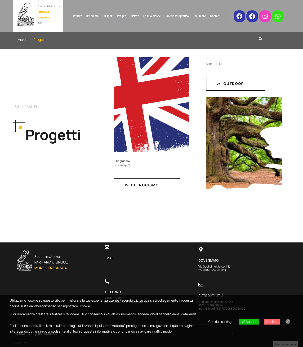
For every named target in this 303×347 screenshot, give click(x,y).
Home (22, 39)
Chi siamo (92, 16)
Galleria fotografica (177, 16)
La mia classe (151, 16)
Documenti (199, 16)
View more (18, 342)
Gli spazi (107, 16)
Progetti (122, 16)
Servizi (135, 16)
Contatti (215, 16)
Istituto (77, 16)
